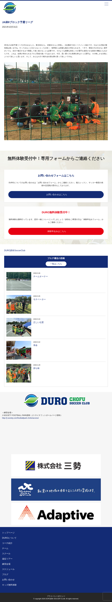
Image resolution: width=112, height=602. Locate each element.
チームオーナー (40, 276)
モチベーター (39, 299)
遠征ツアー (7, 559)
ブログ (5, 574)
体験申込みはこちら (56, 231)
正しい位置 (38, 322)
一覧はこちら (56, 264)
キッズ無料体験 (9, 585)
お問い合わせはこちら (56, 194)
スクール (6, 553)
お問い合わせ (8, 580)
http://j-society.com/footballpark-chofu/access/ (20, 418)
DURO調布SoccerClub (14, 250)
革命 (35, 345)
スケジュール (8, 569)
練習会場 (6, 564)
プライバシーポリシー (56, 596)
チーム (5, 548)
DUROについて (9, 538)
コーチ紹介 (7, 543)
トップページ (8, 533)
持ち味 (36, 368)
